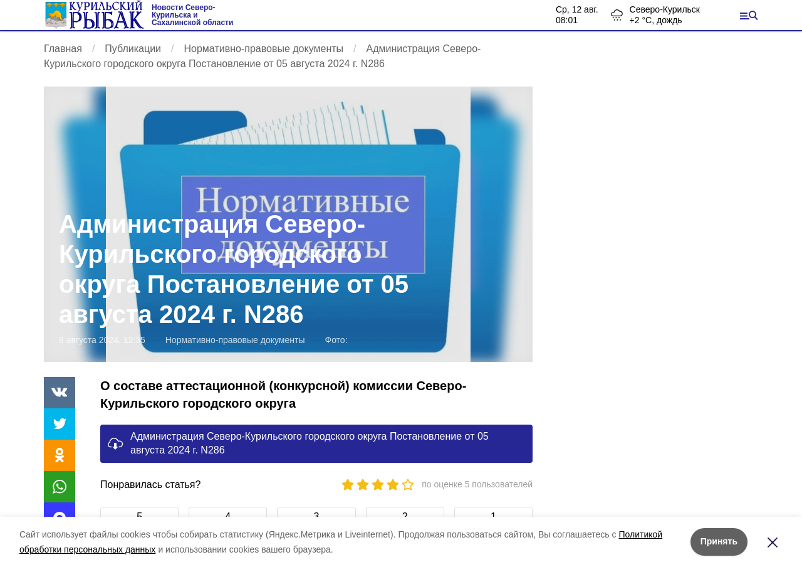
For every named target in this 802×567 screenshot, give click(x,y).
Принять (718, 541)
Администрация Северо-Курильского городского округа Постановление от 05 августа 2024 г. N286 (309, 443)
